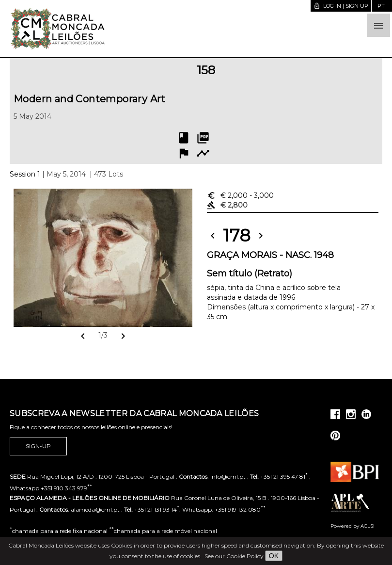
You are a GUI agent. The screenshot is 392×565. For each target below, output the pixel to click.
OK (274, 556)
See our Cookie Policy (234, 556)
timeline (203, 153)
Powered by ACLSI (352, 526)
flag (183, 153)
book (183, 138)
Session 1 (25, 174)
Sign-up (38, 446)
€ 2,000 (240, 195)
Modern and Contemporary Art (90, 99)
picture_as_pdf (203, 138)
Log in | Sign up (341, 5)
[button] (378, 25)
